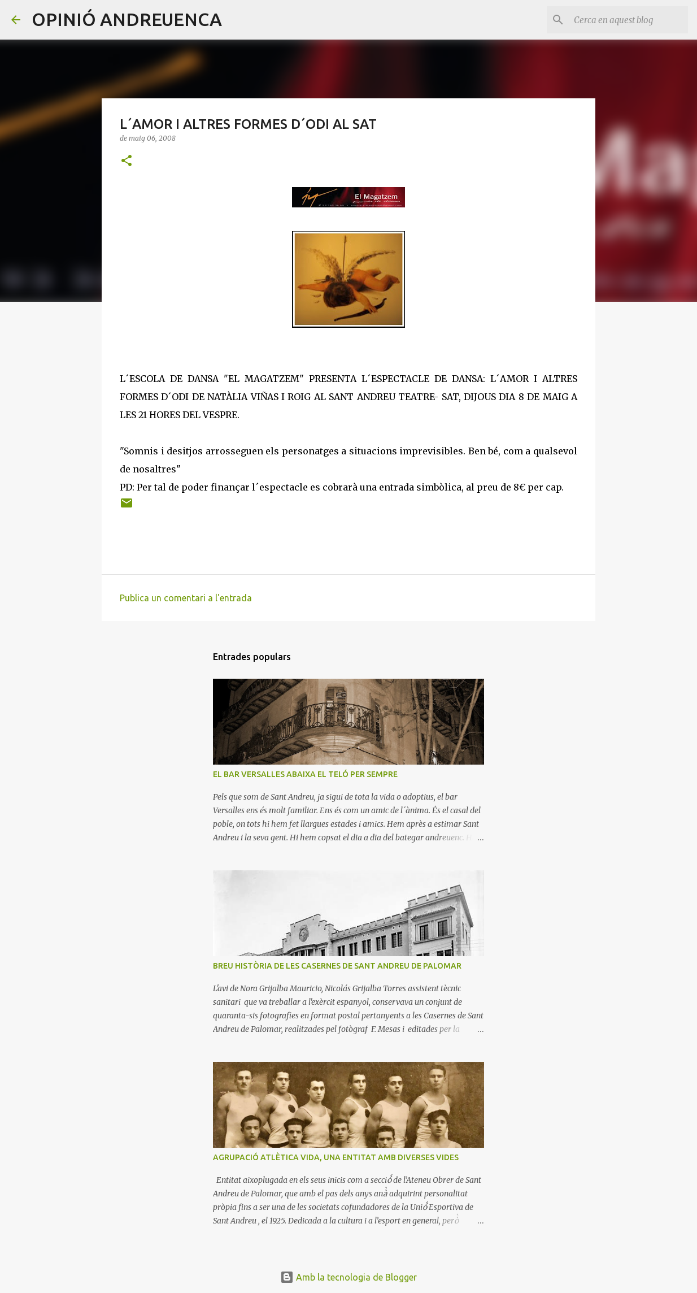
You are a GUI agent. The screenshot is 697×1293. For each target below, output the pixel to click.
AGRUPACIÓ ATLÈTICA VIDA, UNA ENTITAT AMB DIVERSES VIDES (336, 1157)
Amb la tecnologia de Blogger (348, 1277)
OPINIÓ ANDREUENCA (127, 19)
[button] (126, 161)
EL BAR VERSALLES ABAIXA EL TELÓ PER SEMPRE (305, 774)
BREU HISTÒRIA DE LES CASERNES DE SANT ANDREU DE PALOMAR (337, 965)
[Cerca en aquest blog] (628, 19)
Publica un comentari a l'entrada (186, 598)
